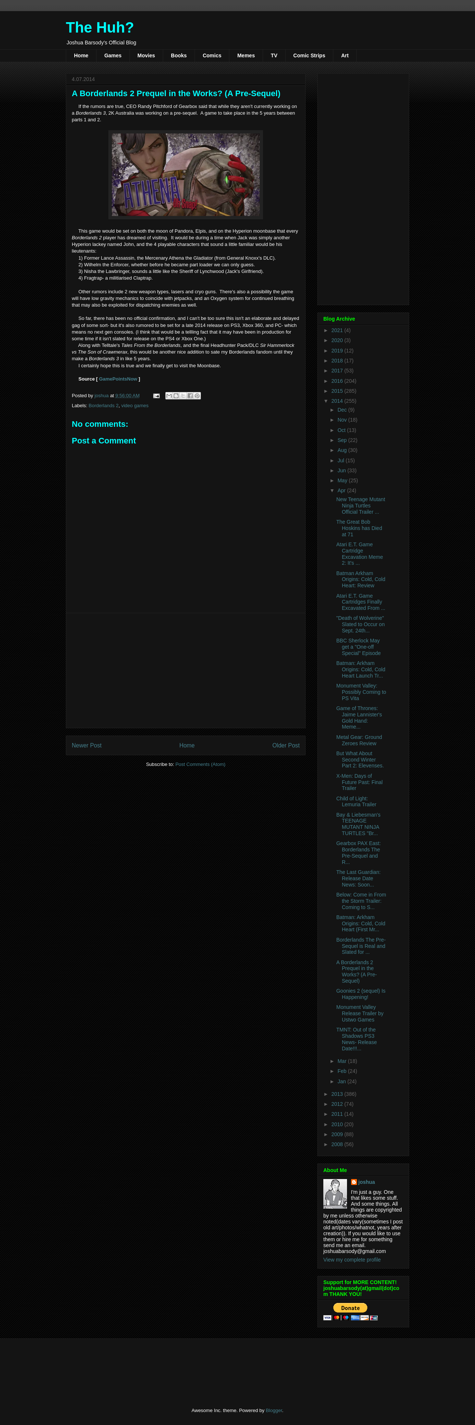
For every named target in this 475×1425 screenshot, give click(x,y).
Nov (342, 420)
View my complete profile (352, 1260)
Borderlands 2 (104, 405)
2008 (337, 1144)
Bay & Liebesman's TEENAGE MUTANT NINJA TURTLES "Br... (358, 824)
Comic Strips (309, 55)
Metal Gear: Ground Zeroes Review (359, 740)
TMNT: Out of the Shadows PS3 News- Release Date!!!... (356, 1039)
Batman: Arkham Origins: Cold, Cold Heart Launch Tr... (360, 669)
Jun (342, 470)
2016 (337, 381)
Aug (342, 450)
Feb (342, 1071)
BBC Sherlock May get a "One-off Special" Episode (358, 647)
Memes (246, 55)
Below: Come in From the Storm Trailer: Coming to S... (361, 901)
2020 (337, 340)
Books (179, 55)
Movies (146, 55)
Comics (212, 55)
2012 (337, 1104)
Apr (342, 490)
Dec (342, 410)
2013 (337, 1094)
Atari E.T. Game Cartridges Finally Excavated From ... (360, 602)
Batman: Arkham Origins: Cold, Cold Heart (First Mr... (360, 923)
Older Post (286, 745)
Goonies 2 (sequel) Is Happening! (360, 994)
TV (274, 55)
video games (135, 405)
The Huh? (100, 27)
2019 (337, 351)
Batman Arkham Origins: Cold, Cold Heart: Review (360, 579)
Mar (342, 1061)
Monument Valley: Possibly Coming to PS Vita (361, 692)
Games (113, 55)
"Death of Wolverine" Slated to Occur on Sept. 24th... (360, 624)
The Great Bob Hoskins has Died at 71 (359, 528)
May (342, 480)
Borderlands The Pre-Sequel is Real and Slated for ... (361, 946)
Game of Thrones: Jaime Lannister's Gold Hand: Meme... (359, 717)
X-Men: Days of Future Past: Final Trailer (359, 782)
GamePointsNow (118, 379)
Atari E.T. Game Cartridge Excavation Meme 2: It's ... (359, 553)
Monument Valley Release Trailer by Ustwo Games (360, 1013)
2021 (337, 330)
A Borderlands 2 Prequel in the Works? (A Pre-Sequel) (356, 971)
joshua (366, 1182)
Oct (342, 430)
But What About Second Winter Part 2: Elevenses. (360, 759)
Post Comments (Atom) (200, 764)
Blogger (274, 1410)
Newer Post (87, 745)
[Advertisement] (186, 670)
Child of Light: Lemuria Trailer (356, 802)
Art (344, 55)
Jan (342, 1081)
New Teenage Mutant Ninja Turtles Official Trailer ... (360, 505)
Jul (341, 460)
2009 (337, 1134)
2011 (337, 1114)
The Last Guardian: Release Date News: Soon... (358, 878)
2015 (337, 391)
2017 (337, 371)
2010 (337, 1124)
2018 (337, 361)
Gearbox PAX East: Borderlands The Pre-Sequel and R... (358, 852)
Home (81, 55)
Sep (342, 440)
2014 (337, 401)
